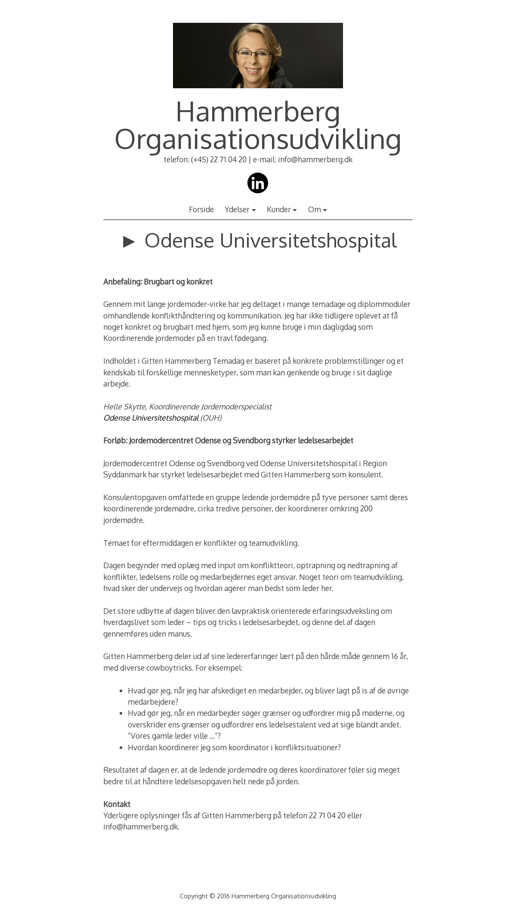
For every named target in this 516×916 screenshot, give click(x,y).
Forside (201, 209)
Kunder (279, 209)
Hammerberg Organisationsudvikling (258, 124)
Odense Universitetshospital (150, 417)
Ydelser (237, 209)
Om (314, 209)
